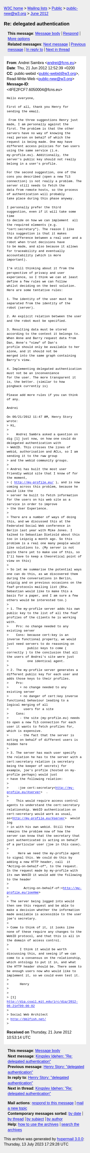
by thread (16, 1119)
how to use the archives (38, 1124)
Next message (55, 44)
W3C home (13, 8)
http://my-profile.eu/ (34, 482)
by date (74, 1113)
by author (55, 1119)
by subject (35, 1119)
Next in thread (58, 50)
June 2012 (39, 14)
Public (57, 8)
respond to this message (52, 1103)
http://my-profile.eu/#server (38, 818)
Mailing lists (37, 8)
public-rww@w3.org (55, 79)
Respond (70, 33)
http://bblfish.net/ (28, 1019)
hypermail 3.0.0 (70, 1139)
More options (19, 39)
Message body (47, 33)
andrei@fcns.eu (60, 63)
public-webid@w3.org (57, 74)
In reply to (34, 50)
